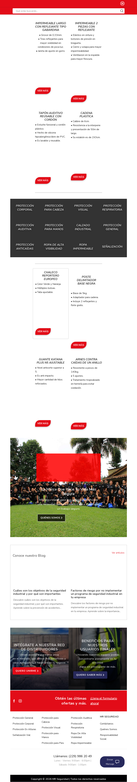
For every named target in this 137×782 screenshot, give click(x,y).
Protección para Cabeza (54, 208)
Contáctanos (106, 723)
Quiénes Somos (108, 729)
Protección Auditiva (25, 227)
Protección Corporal (25, 208)
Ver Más (42, 90)
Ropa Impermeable (81, 743)
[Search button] (121, 10)
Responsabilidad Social (109, 737)
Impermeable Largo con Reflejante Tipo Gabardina (50, 26)
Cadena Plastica (86, 114)
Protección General (23, 718)
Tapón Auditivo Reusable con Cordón (51, 116)
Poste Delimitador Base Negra (86, 280)
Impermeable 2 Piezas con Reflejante (86, 26)
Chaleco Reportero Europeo (50, 275)
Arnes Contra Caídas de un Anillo (86, 361)
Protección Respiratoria (77, 725)
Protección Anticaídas (25, 247)
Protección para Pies (53, 743)
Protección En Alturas (24, 729)
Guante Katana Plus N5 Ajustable (51, 361)
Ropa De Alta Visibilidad (78, 735)
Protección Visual (51, 727)
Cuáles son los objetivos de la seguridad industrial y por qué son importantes (35, 594)
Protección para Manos (50, 735)
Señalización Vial (21, 735)
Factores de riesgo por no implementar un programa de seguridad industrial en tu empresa (97, 594)
